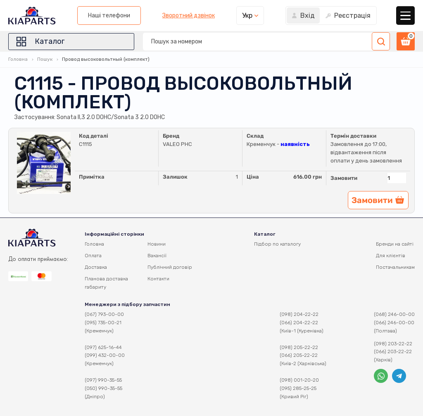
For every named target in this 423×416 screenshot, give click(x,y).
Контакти (158, 279)
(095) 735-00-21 (103, 322)
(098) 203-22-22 (393, 344)
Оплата (93, 255)
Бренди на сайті (394, 244)
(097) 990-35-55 (103, 380)
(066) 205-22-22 (299, 355)
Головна (18, 59)
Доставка (96, 267)
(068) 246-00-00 (394, 314)
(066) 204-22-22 (299, 322)
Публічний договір (169, 267)
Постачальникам (395, 267)
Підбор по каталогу (277, 244)
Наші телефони (109, 15)
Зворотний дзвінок (188, 16)
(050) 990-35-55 (103, 388)
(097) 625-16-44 (103, 347)
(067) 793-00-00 (104, 314)
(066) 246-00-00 (394, 322)
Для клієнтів (390, 255)
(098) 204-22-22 (299, 314)
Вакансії (156, 255)
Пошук (44, 59)
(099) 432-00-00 (105, 355)
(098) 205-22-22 (299, 347)
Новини (156, 244)
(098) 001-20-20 (299, 380)
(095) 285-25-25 (298, 388)
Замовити (343, 178)
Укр (247, 15)
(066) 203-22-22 (393, 351)
